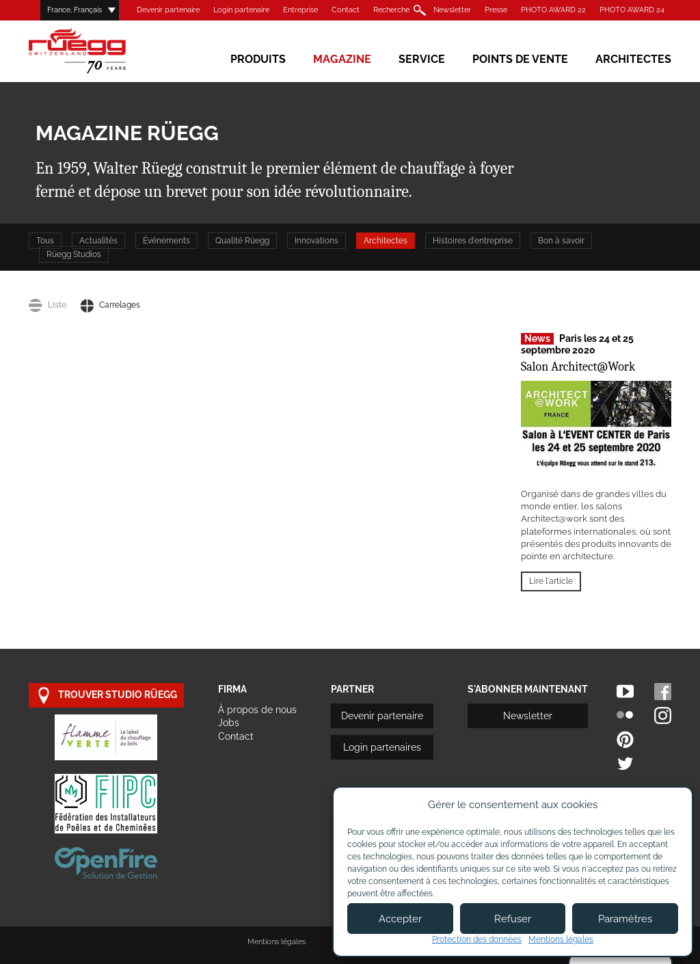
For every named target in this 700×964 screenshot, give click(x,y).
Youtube (625, 691)
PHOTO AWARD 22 (553, 9)
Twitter (625, 763)
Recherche (391, 9)
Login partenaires (382, 747)
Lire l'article (551, 581)
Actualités (98, 240)
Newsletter (452, 9)
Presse (496, 9)
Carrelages (110, 305)
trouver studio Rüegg (106, 695)
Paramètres (625, 919)
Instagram (662, 715)
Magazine (342, 59)
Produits (258, 59)
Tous (45, 240)
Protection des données (477, 939)
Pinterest (625, 739)
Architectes (633, 59)
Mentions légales (276, 941)
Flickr (625, 715)
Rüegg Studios (73, 254)
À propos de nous (257, 709)
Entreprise (300, 9)
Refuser (512, 919)
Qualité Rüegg (242, 240)
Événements (166, 240)
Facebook (662, 691)
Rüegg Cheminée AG (97, 51)
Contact (346, 9)
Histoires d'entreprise (473, 240)
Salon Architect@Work (578, 367)
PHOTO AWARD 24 (632, 9)
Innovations (316, 240)
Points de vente (520, 59)
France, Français (74, 9)
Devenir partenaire (168, 9)
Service (422, 59)
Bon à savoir (561, 240)
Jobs (228, 722)
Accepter (400, 919)
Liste (47, 305)
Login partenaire (241, 9)
